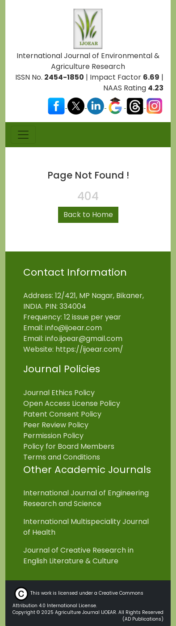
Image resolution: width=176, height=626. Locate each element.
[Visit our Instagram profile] (154, 105)
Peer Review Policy (55, 425)
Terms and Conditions (61, 457)
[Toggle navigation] (23, 135)
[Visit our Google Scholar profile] (116, 105)
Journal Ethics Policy (59, 393)
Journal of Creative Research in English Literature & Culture (78, 555)
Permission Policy (53, 435)
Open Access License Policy (71, 403)
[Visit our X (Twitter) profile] (77, 105)
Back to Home (88, 214)
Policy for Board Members (68, 446)
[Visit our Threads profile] (136, 105)
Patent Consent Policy (62, 414)
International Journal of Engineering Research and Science (86, 498)
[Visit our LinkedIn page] (96, 105)
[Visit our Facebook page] (57, 105)
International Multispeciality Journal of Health (86, 526)
